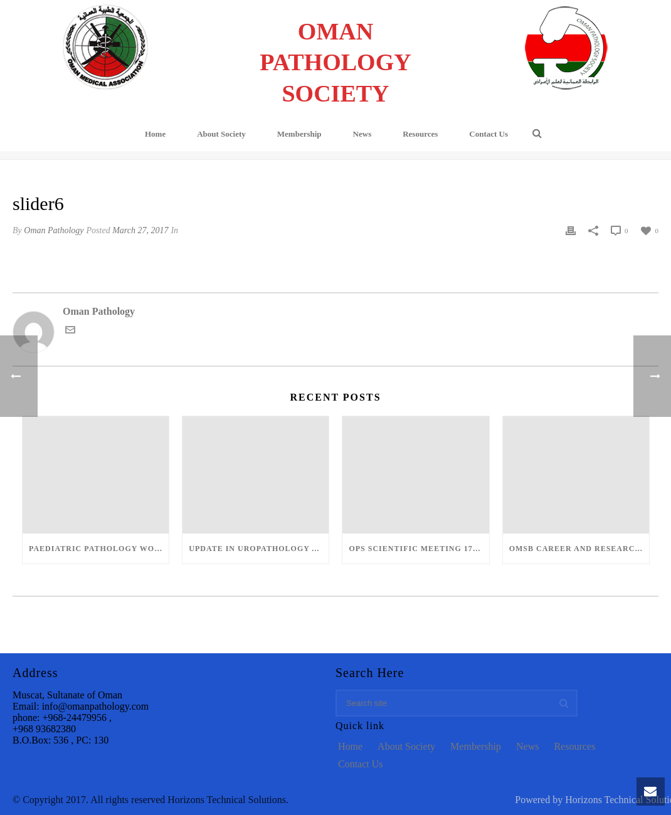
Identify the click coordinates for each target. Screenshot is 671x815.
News (362, 134)
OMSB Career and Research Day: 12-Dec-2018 (579, 548)
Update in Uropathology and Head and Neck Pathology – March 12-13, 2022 (259, 548)
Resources (420, 134)
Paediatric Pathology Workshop (99, 548)
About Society (221, 134)
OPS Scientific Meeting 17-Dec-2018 (419, 548)
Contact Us (488, 134)
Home (155, 134)
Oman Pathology (53, 230)
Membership (299, 134)
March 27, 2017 (140, 230)
